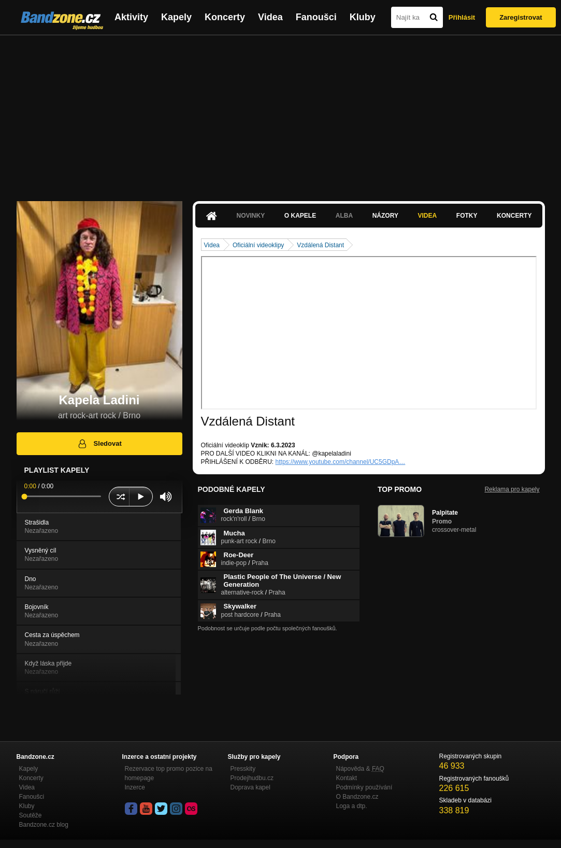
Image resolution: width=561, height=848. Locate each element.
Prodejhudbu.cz (252, 778)
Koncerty (225, 17)
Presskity (243, 768)
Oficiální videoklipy (258, 245)
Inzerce (135, 787)
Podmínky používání (364, 787)
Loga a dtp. (351, 806)
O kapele (300, 215)
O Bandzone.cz (357, 796)
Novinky (251, 215)
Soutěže (30, 815)
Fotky (467, 215)
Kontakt (346, 778)
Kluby (363, 17)
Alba (344, 215)
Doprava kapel (250, 787)
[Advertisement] (281, 113)
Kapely (176, 17)
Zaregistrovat (520, 17)
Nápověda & (360, 768)
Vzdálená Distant (320, 245)
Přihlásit (462, 17)
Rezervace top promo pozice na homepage (168, 773)
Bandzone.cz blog (43, 824)
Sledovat (99, 443)
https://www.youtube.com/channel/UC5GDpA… (341, 461)
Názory (385, 215)
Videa (270, 17)
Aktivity (131, 17)
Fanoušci (316, 17)
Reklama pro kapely (511, 489)
